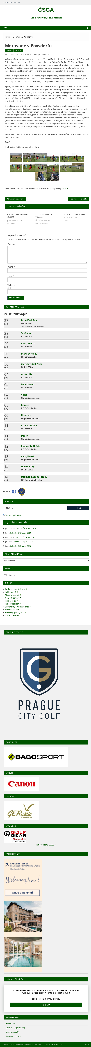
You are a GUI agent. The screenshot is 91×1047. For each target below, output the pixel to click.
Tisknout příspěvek (13, 515)
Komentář (12, 244)
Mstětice (26, 415)
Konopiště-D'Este (30, 446)
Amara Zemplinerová (42, 223)
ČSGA (46, 10)
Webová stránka (11, 286)
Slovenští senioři (13, 609)
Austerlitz (26, 374)
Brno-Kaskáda (29, 320)
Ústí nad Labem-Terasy (34, 476)
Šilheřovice (27, 384)
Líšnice (25, 405)
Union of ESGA (12, 615)
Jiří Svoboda (11, 224)
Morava (9, 50)
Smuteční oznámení (15, 199)
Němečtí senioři (13, 598)
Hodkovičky (27, 466)
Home (87, 1044)
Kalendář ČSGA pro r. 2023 (26, 528)
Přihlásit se (10, 1023)
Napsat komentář (42, 54)
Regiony (18, 50)
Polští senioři (11, 601)
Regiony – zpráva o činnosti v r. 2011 (17, 215)
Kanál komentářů (13, 1032)
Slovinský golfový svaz (15, 612)
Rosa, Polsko (28, 343)
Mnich (24, 435)
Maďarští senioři (13, 595)
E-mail (10, 276)
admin (66, 221)
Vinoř (24, 394)
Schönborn (27, 333)
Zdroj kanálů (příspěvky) (15, 1028)
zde (65, 188)
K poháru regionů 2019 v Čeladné (45, 215)
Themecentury (56, 1044)
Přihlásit (46, 1005)
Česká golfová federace (16, 589)
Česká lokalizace (13, 1036)
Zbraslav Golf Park (31, 364)
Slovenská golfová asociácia (18, 606)
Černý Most (27, 456)
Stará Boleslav (29, 353)
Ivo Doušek (27, 54)
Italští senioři (11, 592)
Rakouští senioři (13, 604)
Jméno (11, 267)
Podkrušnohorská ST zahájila (79, 199)
